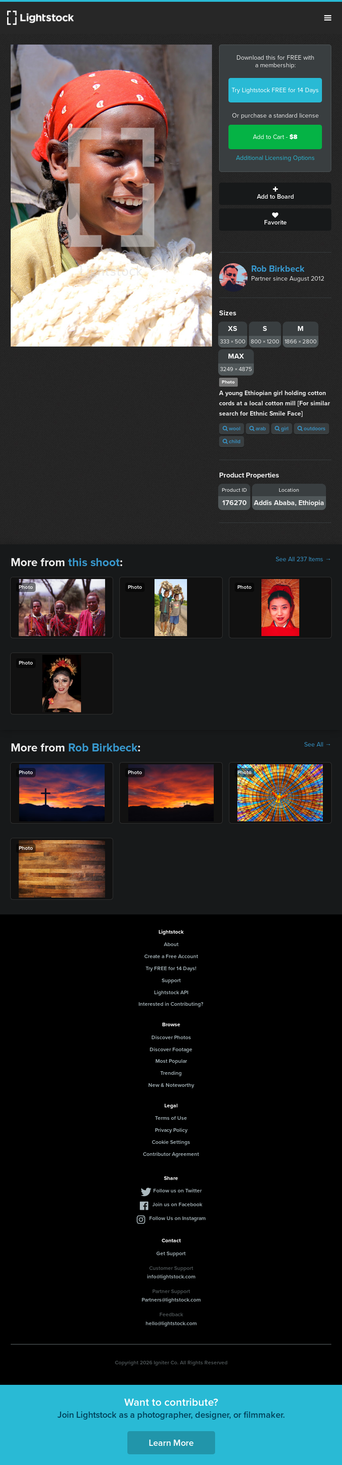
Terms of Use (171, 1118)
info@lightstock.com (171, 1277)
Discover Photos (171, 1037)
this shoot (94, 562)
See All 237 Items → (303, 559)
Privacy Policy (171, 1130)
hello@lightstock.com (171, 1323)
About (171, 944)
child (231, 441)
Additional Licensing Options (275, 158)
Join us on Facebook (177, 1204)
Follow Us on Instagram (177, 1218)
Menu (328, 18)
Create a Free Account (171, 956)
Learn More (171, 1442)
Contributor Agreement (171, 1154)
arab (257, 428)
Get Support (171, 1253)
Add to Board (275, 193)
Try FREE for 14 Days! (171, 968)
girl (282, 428)
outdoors (311, 428)
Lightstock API (171, 992)
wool (231, 428)
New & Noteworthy (171, 1085)
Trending (171, 1073)
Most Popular (171, 1061)
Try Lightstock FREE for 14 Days (275, 90)
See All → (317, 744)
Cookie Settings (171, 1142)
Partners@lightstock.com (171, 1300)
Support (171, 980)
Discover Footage (171, 1049)
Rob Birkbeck (278, 268)
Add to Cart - (275, 137)
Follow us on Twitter (177, 1191)
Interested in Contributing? (171, 1004)
